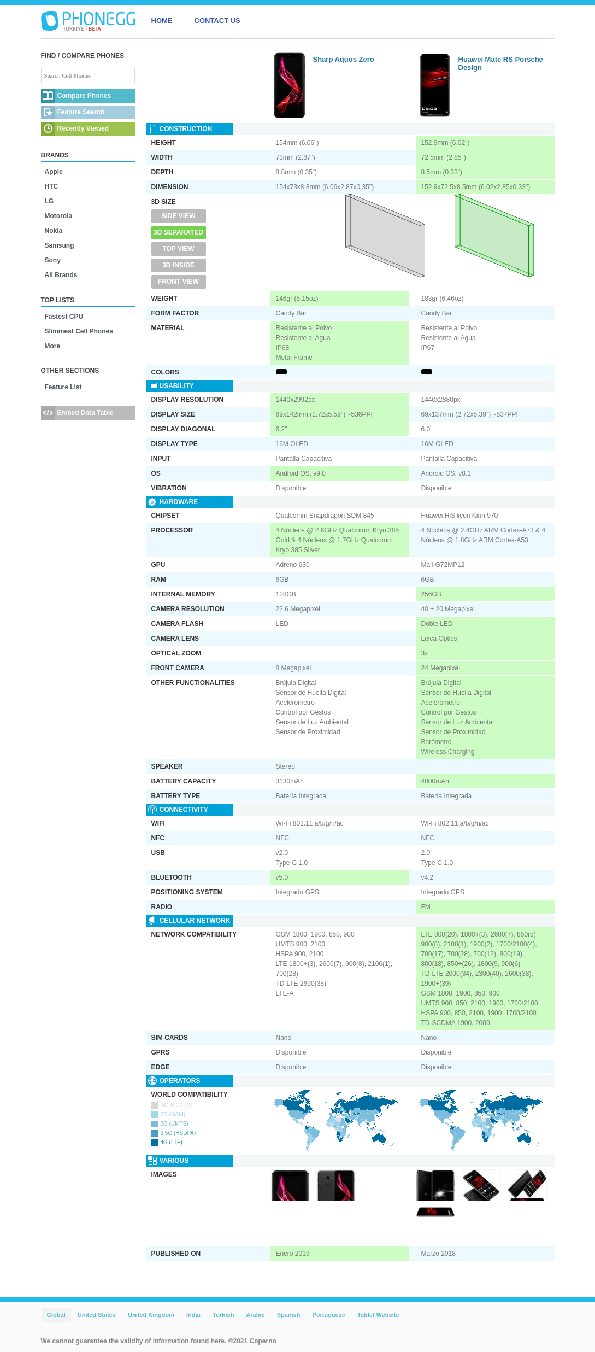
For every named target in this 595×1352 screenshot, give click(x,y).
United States (97, 1315)
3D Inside (178, 265)
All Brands (61, 275)
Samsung (59, 245)
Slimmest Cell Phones (79, 331)
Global (56, 1315)
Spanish (289, 1315)
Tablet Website (378, 1315)
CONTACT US (217, 20)
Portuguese (328, 1315)
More (53, 346)
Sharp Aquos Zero (343, 59)
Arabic (255, 1315)
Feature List (63, 387)
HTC (51, 186)
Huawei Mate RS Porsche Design (500, 63)
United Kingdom (151, 1315)
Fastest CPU (64, 316)
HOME (162, 20)
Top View (178, 249)
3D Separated (178, 232)
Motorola (59, 216)
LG (49, 201)
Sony (53, 260)
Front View (178, 281)
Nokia (54, 231)
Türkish (223, 1315)
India (193, 1315)
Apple (54, 171)
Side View (178, 216)
